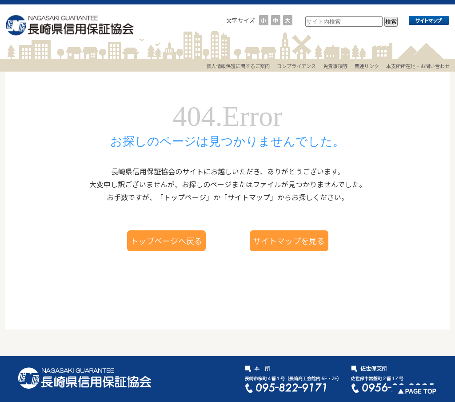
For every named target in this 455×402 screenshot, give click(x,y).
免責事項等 (335, 65)
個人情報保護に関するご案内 (238, 65)
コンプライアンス (296, 65)
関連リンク (367, 65)
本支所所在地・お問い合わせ (418, 65)
